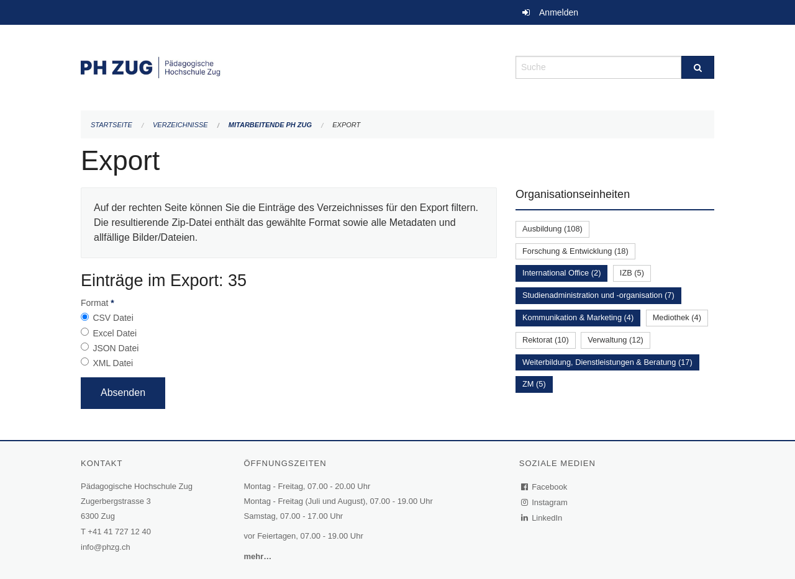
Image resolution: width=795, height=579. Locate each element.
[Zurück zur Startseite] (289, 66)
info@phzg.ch (105, 547)
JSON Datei (116, 348)
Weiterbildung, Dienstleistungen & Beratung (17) (607, 362)
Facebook (544, 486)
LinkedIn (542, 518)
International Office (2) (561, 272)
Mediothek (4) (677, 317)
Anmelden (558, 12)
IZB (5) (632, 272)
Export (346, 124)
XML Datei (113, 363)
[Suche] (697, 67)
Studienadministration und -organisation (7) (598, 295)
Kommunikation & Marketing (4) (578, 317)
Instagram (545, 502)
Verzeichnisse (180, 124)
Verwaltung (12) (615, 339)
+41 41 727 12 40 (119, 531)
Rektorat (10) (545, 339)
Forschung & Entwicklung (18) (575, 251)
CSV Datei (113, 318)
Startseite (111, 124)
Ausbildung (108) (552, 228)
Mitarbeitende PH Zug (270, 124)
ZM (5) (534, 383)
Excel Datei (115, 333)
